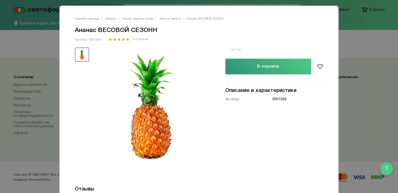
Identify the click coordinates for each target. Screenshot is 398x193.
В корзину (268, 66)
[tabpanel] (151, 107)
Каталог (110, 19)
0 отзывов (140, 39)
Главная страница (87, 19)
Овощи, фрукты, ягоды (137, 19)
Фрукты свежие (170, 19)
